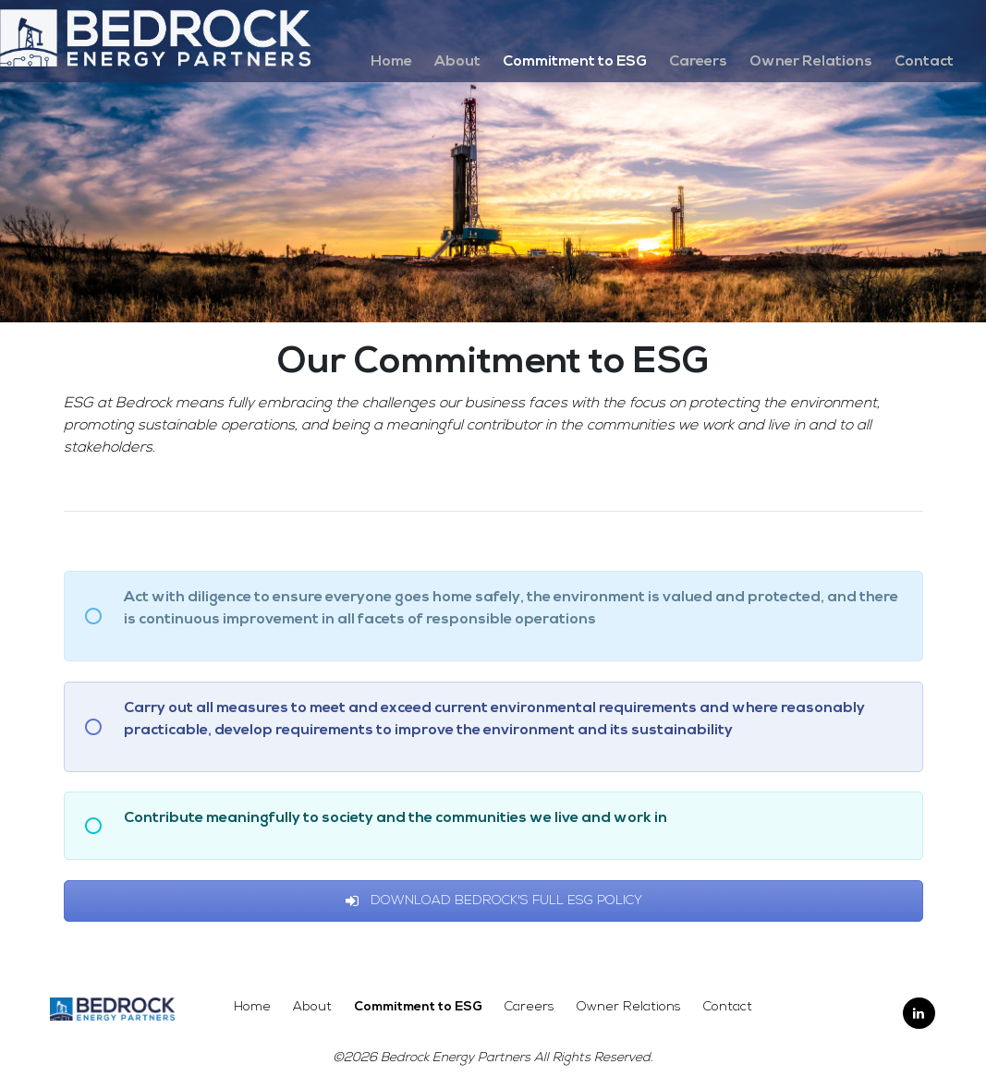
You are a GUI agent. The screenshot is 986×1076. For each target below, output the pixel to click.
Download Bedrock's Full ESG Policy (493, 901)
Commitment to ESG (575, 61)
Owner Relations (810, 61)
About (457, 61)
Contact (924, 61)
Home (391, 61)
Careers (698, 61)
